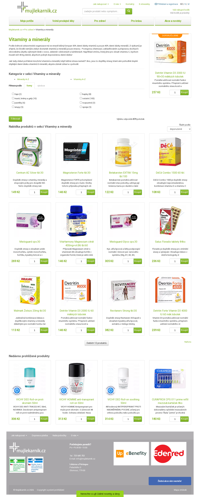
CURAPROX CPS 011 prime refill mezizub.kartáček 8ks (170, 401)
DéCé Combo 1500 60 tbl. (170, 172)
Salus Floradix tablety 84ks (170, 241)
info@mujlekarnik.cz (85, 459)
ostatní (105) (88, 98)
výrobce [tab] (41, 85)
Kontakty (130, 4)
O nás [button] (117, 4)
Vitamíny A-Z (80, 79)
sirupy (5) (19, 107)
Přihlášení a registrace (166, 4)
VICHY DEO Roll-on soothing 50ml (123, 401)
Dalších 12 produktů (97, 343)
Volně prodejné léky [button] (63, 21)
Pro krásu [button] (136, 21)
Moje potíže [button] (26, 21)
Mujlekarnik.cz (15, 29)
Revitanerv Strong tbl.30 (123, 310)
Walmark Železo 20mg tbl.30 (30, 310)
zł (188, 4)
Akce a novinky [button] (173, 21)
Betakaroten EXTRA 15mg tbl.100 (123, 174)
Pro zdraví (29, 29)
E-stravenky (144, 4)
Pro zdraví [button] (100, 21)
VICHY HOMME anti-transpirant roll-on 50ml (76, 401)
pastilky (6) (20, 103)
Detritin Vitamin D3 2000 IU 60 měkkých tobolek (77, 312)
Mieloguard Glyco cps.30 (123, 241)
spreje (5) (86, 107)
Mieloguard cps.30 (29, 241)
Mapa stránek (180, 490)
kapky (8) (86, 94)
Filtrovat (15, 118)
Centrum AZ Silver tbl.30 (29, 172)
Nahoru (187, 342)
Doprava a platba (40, 435)
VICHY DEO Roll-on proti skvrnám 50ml (29, 401)
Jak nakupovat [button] (101, 4)
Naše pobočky (59, 435)
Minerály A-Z (23, 79)
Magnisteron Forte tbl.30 (76, 172)
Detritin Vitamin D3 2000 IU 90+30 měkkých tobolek (170, 74)
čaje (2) (18, 94)
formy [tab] (29, 85)
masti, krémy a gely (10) (26, 98)
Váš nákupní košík (181, 10)
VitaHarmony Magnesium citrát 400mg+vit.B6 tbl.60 (77, 243)
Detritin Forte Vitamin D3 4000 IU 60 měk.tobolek (170, 312)
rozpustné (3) (88, 103)
